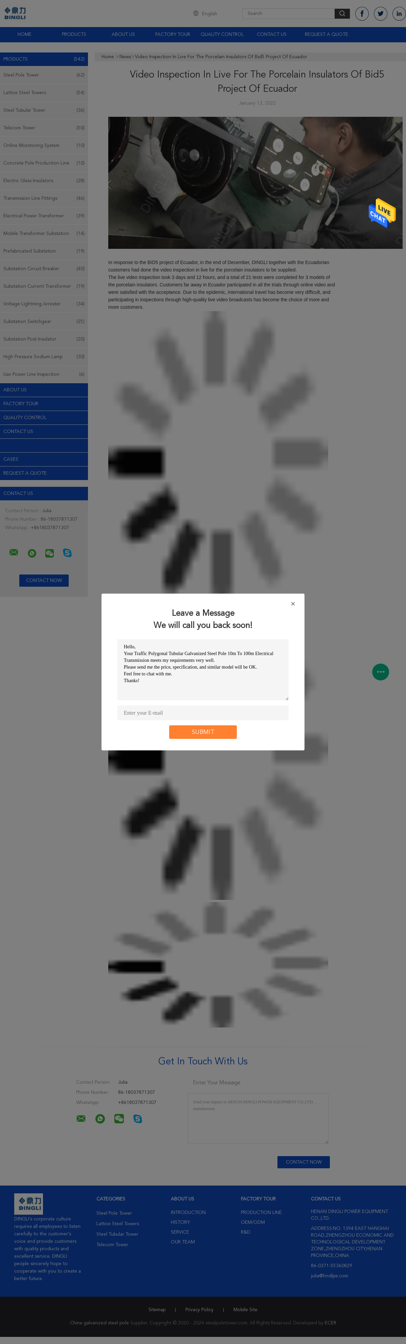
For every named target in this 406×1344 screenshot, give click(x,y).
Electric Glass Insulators (44, 180)
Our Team (183, 1242)
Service (180, 1232)
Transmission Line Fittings (44, 198)
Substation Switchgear (44, 321)
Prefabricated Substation (44, 251)
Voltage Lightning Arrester (44, 304)
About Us (123, 34)
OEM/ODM (253, 1222)
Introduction (188, 1212)
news (10, 445)
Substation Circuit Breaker (44, 268)
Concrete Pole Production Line (44, 163)
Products (74, 34)
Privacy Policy (199, 1309)
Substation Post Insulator (44, 339)
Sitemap (157, 1309)
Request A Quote (326, 34)
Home (24, 34)
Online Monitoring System (44, 145)
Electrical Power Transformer (44, 216)
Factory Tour (172, 34)
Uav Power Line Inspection (44, 374)
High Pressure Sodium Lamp (44, 356)
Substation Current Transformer (44, 286)
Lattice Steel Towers (44, 92)
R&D (245, 1232)
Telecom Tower (44, 128)
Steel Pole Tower (44, 75)
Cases (10, 459)
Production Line (261, 1212)
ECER (330, 1323)
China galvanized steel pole (99, 1323)
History (180, 1222)
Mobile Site (245, 1309)
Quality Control (222, 34)
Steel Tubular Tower (44, 110)
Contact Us (272, 34)
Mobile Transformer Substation (44, 233)
